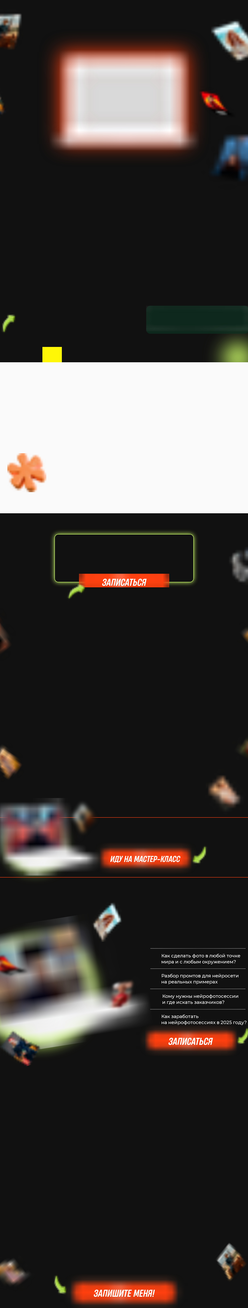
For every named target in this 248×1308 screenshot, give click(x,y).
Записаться (190, 1041)
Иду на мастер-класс (145, 859)
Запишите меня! (124, 1293)
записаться (124, 582)
